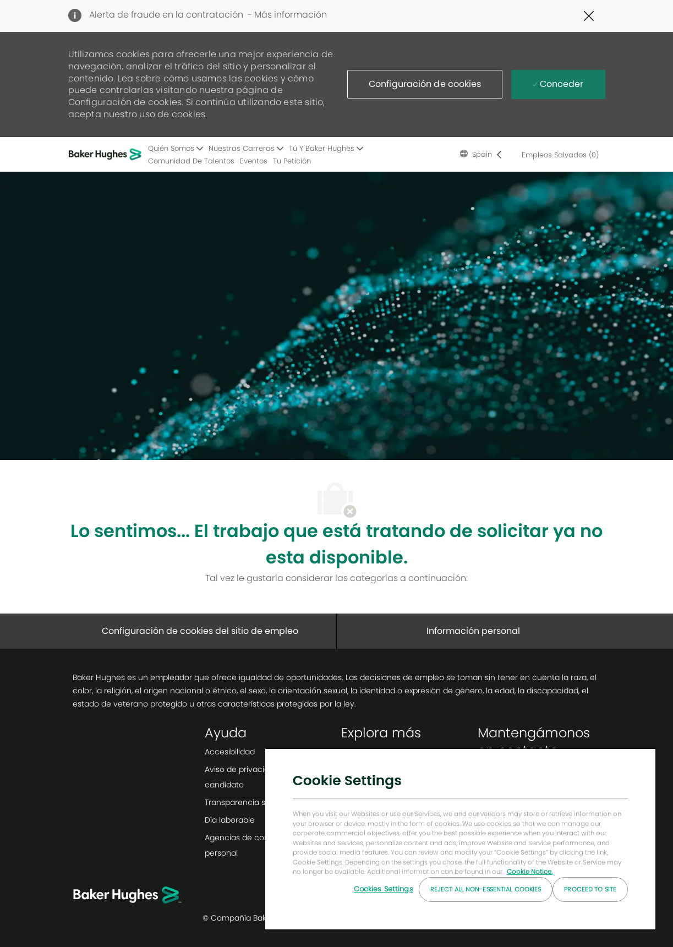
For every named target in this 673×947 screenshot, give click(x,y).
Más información (290, 14)
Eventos (253, 161)
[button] (424, 84)
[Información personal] (473, 631)
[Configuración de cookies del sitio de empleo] (200, 631)
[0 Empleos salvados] (558, 154)
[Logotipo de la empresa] (106, 154)
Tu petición (292, 161)
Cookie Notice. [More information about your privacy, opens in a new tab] (529, 871)
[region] (460, 838)
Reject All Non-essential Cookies (485, 889)
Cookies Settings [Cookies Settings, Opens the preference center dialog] (383, 889)
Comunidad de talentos (191, 161)
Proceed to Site (590, 889)
